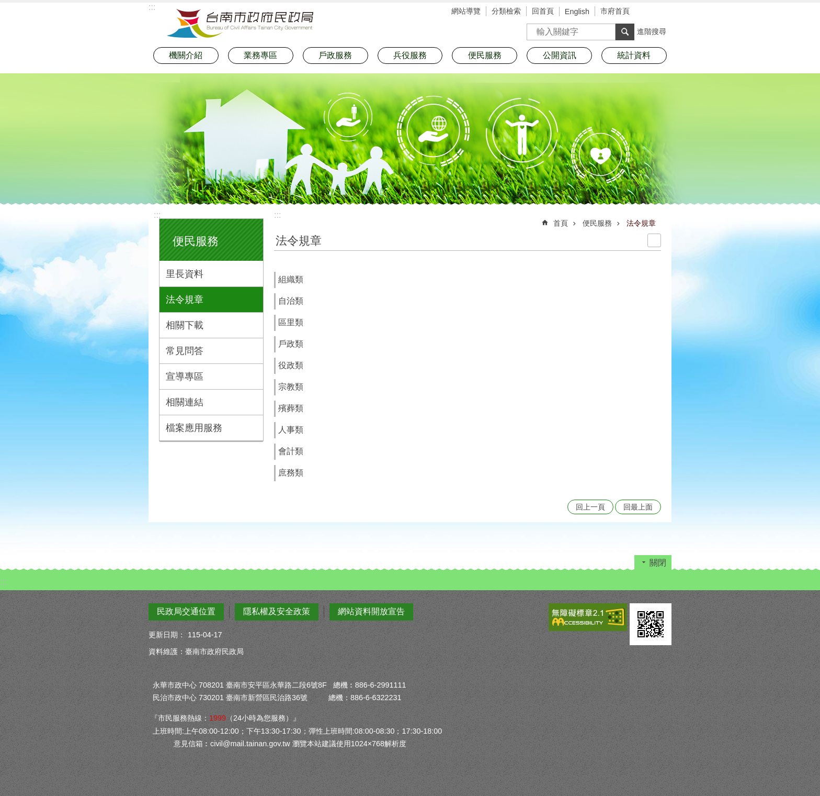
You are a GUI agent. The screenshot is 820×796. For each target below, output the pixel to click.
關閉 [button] (658, 562)
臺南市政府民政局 (240, 24)
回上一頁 (590, 507)
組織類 (290, 279)
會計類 (290, 451)
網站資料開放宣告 (371, 611)
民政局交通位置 (186, 611)
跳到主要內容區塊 (5, 5)
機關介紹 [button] (185, 55)
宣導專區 (184, 376)
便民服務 (196, 241)
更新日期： (167, 635)
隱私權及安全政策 (276, 611)
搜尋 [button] (625, 32)
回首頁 (543, 11)
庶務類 (290, 472)
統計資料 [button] (634, 55)
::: (157, 215)
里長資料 (184, 274)
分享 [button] (663, 12)
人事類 (290, 429)
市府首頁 (615, 11)
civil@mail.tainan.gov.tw (250, 743)
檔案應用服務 (194, 428)
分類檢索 (506, 11)
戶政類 (290, 343)
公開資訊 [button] (559, 55)
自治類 (290, 300)
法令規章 (184, 299)
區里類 (290, 322)
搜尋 (535, 28)
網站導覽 (466, 11)
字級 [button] (648, 12)
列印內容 (654, 240)
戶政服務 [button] (335, 55)
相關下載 (184, 325)
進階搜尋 (651, 31)
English (577, 11)
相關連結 (184, 402)
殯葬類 (290, 408)
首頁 (560, 223)
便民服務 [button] (485, 55)
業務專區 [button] (260, 55)
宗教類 (290, 386)
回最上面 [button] (638, 507)
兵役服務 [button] (410, 55)
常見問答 (184, 351)
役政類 (290, 365)
